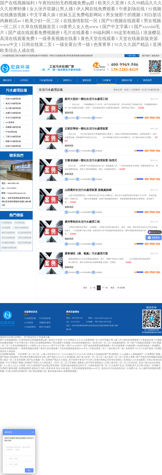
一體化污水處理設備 (21, 228)
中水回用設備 (11, 132)
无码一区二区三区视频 (65, 362)
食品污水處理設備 (13, 103)
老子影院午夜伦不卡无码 (81, 360)
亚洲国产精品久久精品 (57, 360)
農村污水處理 (44, 327)
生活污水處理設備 (13, 118)
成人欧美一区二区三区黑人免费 (119, 357)
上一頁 (92, 288)
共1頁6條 (121, 288)
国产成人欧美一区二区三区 (90, 357)
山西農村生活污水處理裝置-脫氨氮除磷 (88, 189)
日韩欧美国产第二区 (98, 365)
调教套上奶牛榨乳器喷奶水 (90, 362)
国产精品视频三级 (38, 371)
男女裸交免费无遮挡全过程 (33, 357)
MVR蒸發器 (6, 228)
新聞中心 (67, 80)
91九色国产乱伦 (117, 365)
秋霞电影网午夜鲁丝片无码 (32, 368)
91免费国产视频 (153, 354)
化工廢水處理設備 (13, 108)
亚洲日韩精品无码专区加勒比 (108, 360)
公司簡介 (24, 80)
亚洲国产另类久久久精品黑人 (39, 362)
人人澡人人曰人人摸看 (15, 365)
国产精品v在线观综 (9, 357)
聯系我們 (155, 56)
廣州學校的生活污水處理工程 (82, 221)
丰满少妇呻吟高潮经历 (17, 371)
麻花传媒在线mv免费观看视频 (62, 371)
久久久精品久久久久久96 (74, 354)
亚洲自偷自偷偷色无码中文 (74, 365)
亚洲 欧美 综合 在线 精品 (58, 368)
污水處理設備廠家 (8, 243)
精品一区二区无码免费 (15, 360)
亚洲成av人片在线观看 (135, 360)
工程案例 (106, 80)
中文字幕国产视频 (15, 362)
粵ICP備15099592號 (103, 322)
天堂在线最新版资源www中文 (86, 368)
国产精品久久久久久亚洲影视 (61, 357)
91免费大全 (132, 368)
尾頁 (112, 288)
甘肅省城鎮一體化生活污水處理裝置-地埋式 (91, 160)
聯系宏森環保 (72, 312)
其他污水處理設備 (13, 146)
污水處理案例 (30, 327)
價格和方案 (127, 80)
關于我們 (146, 56)
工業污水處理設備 (13, 137)
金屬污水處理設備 (13, 113)
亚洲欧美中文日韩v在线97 (138, 365)
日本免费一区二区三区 (29, 354)
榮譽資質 (87, 80)
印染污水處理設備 (13, 99)
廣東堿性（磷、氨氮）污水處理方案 (86, 253)
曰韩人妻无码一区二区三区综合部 (121, 362)
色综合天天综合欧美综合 (113, 368)
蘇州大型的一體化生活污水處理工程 (86, 98)
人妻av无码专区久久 (51, 354)
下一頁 (105, 288)
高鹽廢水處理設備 (13, 127)
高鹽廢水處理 (44, 323)
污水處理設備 (45, 80)
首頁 (126, 90)
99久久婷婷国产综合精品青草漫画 (43, 365)
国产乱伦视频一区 (36, 360)
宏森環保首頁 (30, 312)
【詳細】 (141, 108)
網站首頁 (7, 80)
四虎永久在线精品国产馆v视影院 (103, 354)
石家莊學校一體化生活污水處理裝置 (86, 128)
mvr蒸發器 (10, 122)
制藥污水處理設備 (13, 141)
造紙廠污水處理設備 (9, 248)
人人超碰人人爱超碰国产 (132, 354)
